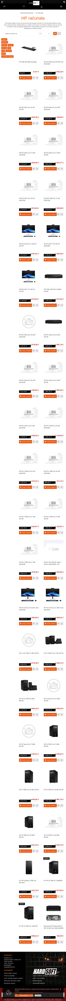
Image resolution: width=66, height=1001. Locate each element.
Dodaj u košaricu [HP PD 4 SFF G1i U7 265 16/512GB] (25, 441)
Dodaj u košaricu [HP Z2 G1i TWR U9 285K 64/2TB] (25, 714)
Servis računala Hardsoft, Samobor (13, 978)
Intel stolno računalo (7, 56)
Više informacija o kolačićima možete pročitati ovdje (29, 992)
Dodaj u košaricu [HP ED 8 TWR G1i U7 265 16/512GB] (50, 214)
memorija (8, 50)
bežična (4, 48)
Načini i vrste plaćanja (39, 978)
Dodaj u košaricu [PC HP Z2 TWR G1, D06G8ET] (50, 896)
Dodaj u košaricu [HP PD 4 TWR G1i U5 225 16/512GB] (50, 441)
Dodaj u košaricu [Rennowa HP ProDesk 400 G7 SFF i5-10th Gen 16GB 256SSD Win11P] (50, 942)
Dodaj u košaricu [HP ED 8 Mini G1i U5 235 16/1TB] (25, 123)
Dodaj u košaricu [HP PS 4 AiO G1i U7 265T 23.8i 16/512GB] (50, 623)
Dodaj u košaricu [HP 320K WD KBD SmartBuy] (25, 77)
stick (3, 50)
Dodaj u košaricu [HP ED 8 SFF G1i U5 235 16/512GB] (25, 214)
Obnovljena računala (9, 983)
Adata (3, 53)
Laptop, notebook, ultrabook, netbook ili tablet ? (45, 975)
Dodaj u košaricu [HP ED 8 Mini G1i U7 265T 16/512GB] (25, 168)
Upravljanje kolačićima (39, 983)
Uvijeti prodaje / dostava (10, 973)
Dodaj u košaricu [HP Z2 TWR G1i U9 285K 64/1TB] (25, 851)
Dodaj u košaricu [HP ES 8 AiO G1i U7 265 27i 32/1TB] (25, 259)
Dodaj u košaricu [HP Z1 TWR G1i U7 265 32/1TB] (50, 669)
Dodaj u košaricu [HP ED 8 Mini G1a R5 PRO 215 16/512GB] (50, 77)
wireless (10, 45)
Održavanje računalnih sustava (12, 980)
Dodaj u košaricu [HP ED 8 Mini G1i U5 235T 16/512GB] (50, 123)
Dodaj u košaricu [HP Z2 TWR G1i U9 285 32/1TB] (25, 805)
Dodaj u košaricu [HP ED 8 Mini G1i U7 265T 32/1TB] (50, 168)
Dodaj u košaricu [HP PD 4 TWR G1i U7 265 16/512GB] (25, 578)
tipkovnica (4, 42)
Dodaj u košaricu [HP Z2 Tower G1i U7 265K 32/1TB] (50, 714)
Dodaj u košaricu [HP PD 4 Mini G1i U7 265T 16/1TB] (50, 396)
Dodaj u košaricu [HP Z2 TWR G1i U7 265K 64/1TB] (50, 760)
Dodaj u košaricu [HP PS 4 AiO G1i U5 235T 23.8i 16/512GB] (25, 623)
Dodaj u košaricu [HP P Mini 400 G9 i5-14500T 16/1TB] (50, 305)
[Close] (24, 995)
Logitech (4, 39)
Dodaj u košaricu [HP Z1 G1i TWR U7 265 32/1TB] (25, 669)
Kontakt (35, 973)
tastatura (4, 45)
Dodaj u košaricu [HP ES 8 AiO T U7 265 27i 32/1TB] (25, 305)
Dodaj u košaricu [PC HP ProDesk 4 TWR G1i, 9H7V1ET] (25, 896)
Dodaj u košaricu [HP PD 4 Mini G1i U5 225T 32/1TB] (50, 350)
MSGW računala (37, 980)
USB (9, 48)
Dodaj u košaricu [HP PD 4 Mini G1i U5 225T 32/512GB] (25, 396)
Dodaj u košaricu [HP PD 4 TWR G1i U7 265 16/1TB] (25, 532)
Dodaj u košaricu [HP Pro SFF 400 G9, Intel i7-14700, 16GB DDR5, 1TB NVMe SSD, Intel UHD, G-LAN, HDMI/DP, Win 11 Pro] (50, 578)
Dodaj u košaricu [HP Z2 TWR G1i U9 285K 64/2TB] (50, 851)
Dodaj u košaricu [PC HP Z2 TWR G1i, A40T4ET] (25, 942)
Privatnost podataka (9, 975)
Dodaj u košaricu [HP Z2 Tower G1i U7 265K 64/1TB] (25, 760)
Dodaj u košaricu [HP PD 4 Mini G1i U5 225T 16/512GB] (25, 350)
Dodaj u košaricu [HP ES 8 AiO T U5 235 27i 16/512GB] (50, 259)
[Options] (38, 995)
